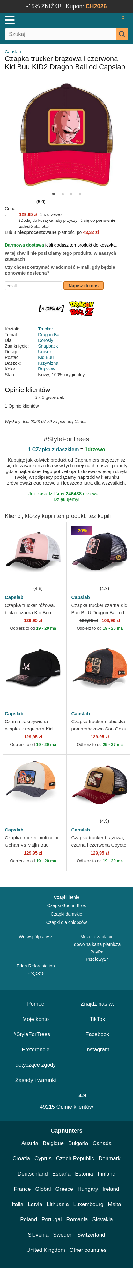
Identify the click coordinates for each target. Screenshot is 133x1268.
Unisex (45, 351)
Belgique (53, 1143)
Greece (64, 1189)
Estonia (84, 1174)
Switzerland (91, 1235)
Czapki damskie (66, 914)
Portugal (51, 1220)
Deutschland (33, 1174)
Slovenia (38, 1235)
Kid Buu (46, 357)
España (61, 1174)
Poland (28, 1220)
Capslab (13, 51)
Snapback (48, 346)
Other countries (88, 1250)
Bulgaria (78, 1143)
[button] (53, 194)
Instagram (97, 1050)
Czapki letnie (66, 897)
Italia (17, 1204)
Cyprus (43, 1159)
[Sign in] (98, 20)
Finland (106, 1174)
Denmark (110, 1159)
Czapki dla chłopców (66, 922)
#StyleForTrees (35, 1034)
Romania (77, 1220)
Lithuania (58, 1204)
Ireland (111, 1189)
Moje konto (35, 1019)
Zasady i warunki (35, 1080)
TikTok (97, 1019)
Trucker (45, 328)
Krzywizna (48, 363)
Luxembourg (88, 1204)
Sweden (62, 1235)
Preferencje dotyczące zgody (35, 1057)
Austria (29, 1143)
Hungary (88, 1189)
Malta (114, 1204)
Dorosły (45, 340)
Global (43, 1189)
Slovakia (102, 1220)
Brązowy (46, 368)
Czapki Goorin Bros (66, 905)
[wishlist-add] (52, 575)
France (22, 1189)
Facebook (97, 1034)
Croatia (21, 1159)
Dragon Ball (49, 334)
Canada (102, 1143)
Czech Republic (75, 1159)
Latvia (35, 1204)
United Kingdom (45, 1250)
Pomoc (35, 1004)
